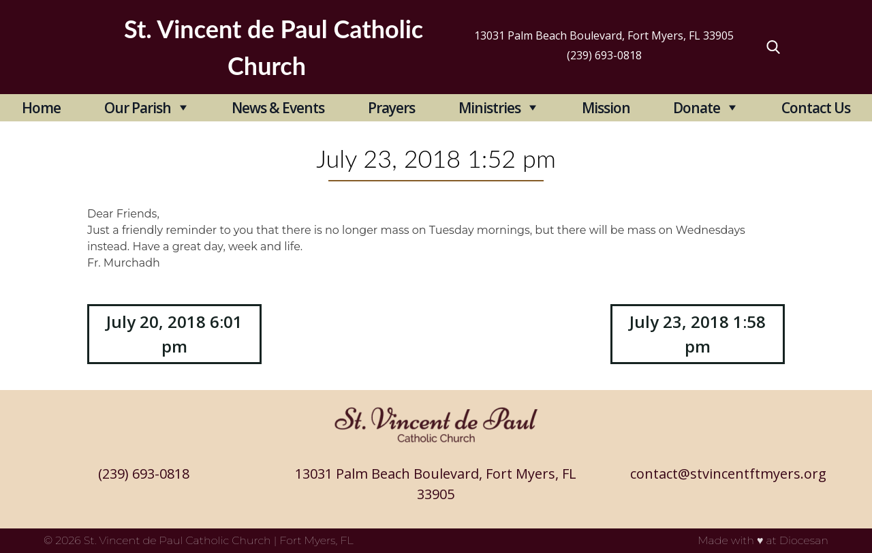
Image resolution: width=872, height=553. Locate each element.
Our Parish (137, 107)
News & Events (278, 107)
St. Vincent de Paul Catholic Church (177, 540)
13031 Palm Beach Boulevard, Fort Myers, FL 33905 (604, 35)
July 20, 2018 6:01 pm (174, 333)
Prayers (391, 107)
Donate (696, 107)
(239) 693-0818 (604, 55)
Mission (606, 107)
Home (41, 107)
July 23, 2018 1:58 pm (697, 333)
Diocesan (803, 540)
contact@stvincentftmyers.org (728, 473)
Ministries (489, 107)
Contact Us (815, 107)
